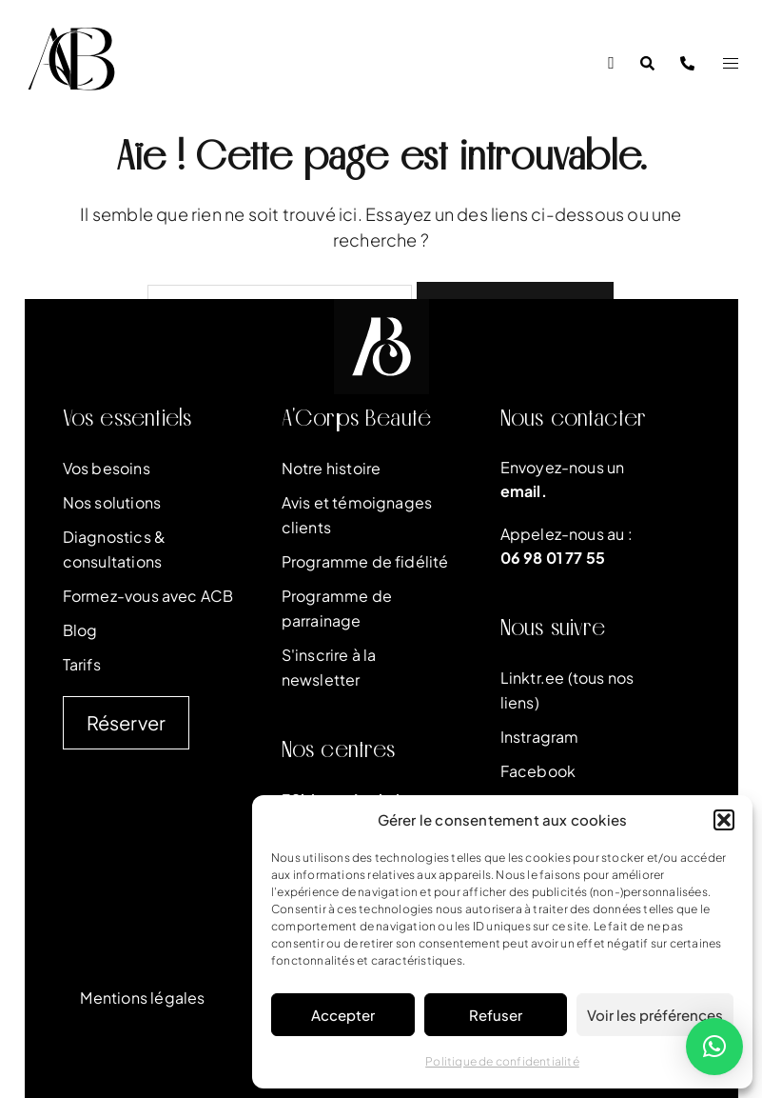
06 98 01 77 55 (553, 558)
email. (523, 491)
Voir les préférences (655, 1015)
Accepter (343, 1015)
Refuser (495, 1015)
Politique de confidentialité (502, 1061)
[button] (723, 819)
